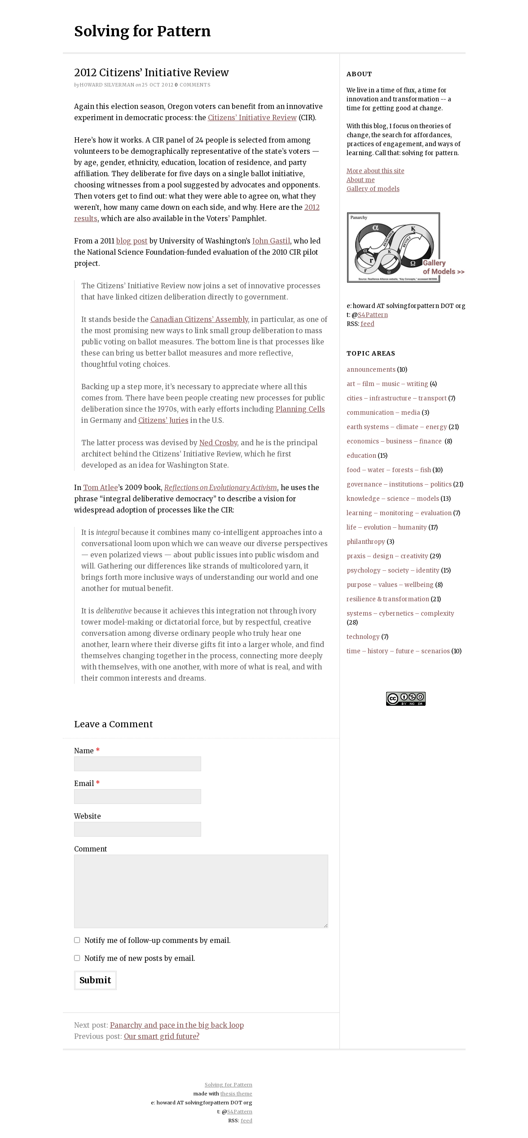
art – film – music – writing (387, 384)
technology (363, 637)
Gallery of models (373, 189)
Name (87, 751)
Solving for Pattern (142, 31)
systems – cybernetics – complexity (400, 613)
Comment (90, 849)
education (361, 456)
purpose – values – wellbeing (390, 585)
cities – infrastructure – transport (397, 398)
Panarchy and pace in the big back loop (177, 1025)
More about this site (376, 171)
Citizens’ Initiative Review (252, 117)
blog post (132, 241)
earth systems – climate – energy (397, 427)
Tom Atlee (100, 487)
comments (193, 85)
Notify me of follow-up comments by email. (157, 940)
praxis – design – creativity (387, 556)
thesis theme (236, 1093)
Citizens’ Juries (163, 420)
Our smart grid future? (161, 1036)
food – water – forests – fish (389, 470)
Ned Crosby (218, 443)
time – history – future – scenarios (398, 651)
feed (367, 324)
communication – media (383, 413)
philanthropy (366, 542)
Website (87, 816)
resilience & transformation (388, 599)
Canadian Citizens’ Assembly (199, 319)
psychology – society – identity (393, 570)
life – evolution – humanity (387, 527)
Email (87, 783)
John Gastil (271, 241)
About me (361, 180)
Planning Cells (300, 409)
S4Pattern (373, 315)
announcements (371, 370)
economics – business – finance (395, 441)
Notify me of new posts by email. (139, 958)
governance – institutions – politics (399, 484)
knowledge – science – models (393, 499)
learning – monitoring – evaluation (399, 513)
